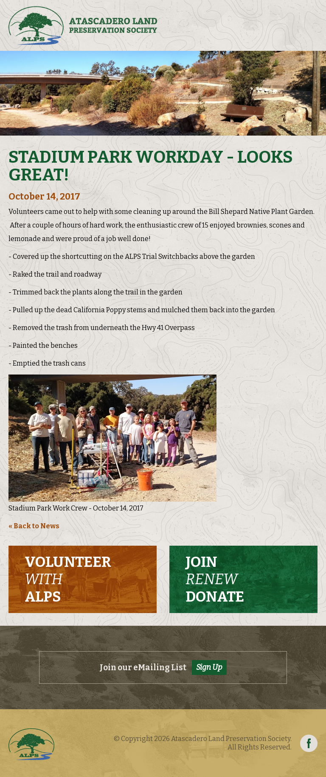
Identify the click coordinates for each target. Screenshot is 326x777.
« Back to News (33, 526)
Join (214, 579)
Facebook (309, 743)
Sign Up (209, 667)
